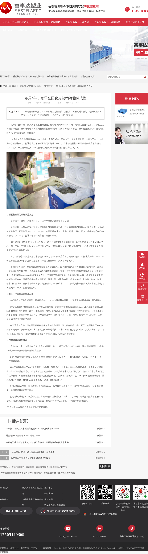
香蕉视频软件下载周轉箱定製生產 (28, 76)
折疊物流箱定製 (88, 76)
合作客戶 (48, 493)
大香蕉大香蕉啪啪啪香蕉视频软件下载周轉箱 (21, 473)
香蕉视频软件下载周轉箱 (47, 22)
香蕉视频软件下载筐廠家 (23, 467)
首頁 (14, 86)
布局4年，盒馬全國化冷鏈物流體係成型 (74, 86)
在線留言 (4, 499)
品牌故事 (22, 30)
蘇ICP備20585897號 (135, 548)
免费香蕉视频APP (135, 22)
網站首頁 (4, 488)
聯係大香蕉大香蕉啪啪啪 (74, 30)
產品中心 (48, 488)
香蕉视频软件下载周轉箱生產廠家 (62, 76)
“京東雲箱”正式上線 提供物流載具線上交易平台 (33, 452)
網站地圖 (48, 499)
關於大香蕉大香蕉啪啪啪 (32, 491)
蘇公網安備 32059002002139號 (100, 514)
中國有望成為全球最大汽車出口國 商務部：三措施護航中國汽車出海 (37, 442)
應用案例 (7, 30)
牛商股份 (14, 548)
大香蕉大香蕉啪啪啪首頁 (16, 22)
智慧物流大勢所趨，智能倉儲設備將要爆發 (30, 458)
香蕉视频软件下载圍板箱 (107, 22)
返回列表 (104, 466)
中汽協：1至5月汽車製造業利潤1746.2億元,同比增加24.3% (32, 429)
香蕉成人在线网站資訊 (44, 30)
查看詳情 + (100, 452)
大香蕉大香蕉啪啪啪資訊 (32, 502)
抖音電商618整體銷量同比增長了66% (23, 435)
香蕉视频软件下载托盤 (77, 22)
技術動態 (48, 86)
